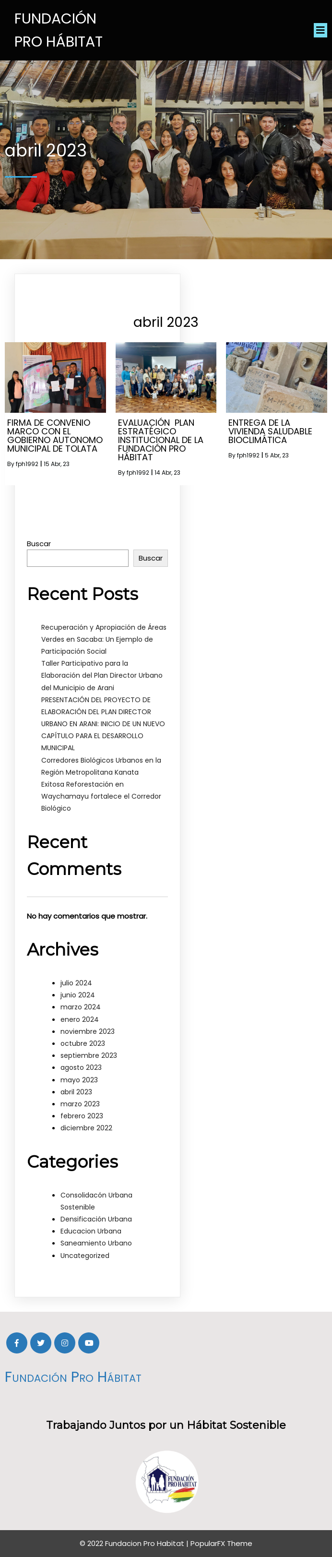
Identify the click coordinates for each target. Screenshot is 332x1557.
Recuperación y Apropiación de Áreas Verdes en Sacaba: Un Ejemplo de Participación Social (103, 639)
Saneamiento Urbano (96, 1243)
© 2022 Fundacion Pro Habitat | (135, 1543)
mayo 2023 (79, 1080)
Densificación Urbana (96, 1219)
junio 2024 (77, 995)
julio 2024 (76, 983)
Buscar (39, 544)
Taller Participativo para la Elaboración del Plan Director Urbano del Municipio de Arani (102, 675)
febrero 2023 (81, 1116)
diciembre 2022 (86, 1128)
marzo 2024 (80, 1007)
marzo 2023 (80, 1104)
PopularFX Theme (221, 1543)
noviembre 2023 (87, 1031)
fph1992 (27, 464)
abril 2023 (76, 1092)
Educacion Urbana (90, 1231)
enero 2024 (79, 1019)
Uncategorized (84, 1255)
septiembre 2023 (88, 1055)
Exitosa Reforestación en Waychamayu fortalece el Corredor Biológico (101, 796)
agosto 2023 (81, 1067)
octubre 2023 (82, 1043)
